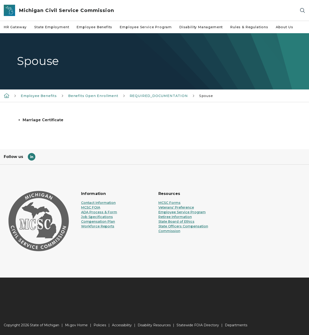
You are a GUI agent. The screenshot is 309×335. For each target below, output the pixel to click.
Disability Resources (154, 325)
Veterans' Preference (176, 207)
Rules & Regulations (249, 27)
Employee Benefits (94, 27)
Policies (100, 325)
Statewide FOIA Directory (198, 325)
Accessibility (122, 325)
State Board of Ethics (176, 221)
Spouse (206, 96)
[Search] (302, 10)
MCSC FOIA (90, 207)
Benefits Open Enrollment (93, 96)
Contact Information (98, 203)
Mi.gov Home (76, 325)
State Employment (51, 27)
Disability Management (201, 27)
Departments (236, 325)
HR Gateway (15, 27)
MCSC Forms (169, 203)
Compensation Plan (98, 221)
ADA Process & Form (99, 212)
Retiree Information (175, 217)
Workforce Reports (97, 226)
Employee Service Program (146, 27)
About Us (284, 27)
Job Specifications (97, 217)
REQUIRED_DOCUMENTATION (159, 96)
